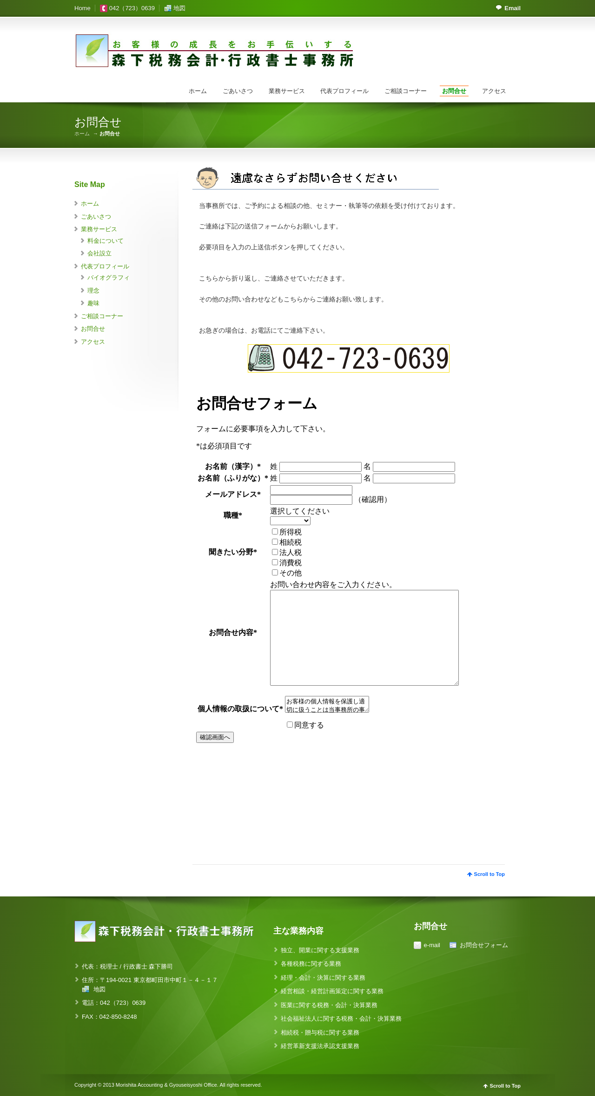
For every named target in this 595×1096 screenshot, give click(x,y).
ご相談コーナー (405, 90)
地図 (179, 8)
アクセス (494, 90)
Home (82, 8)
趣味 (93, 303)
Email (512, 8)
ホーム (198, 90)
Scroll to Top (489, 874)
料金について (105, 240)
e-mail (432, 945)
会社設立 (99, 253)
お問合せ (454, 90)
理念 (93, 290)
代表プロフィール (344, 90)
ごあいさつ (238, 90)
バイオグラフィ (108, 277)
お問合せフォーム (484, 945)
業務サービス (287, 90)
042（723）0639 (132, 8)
